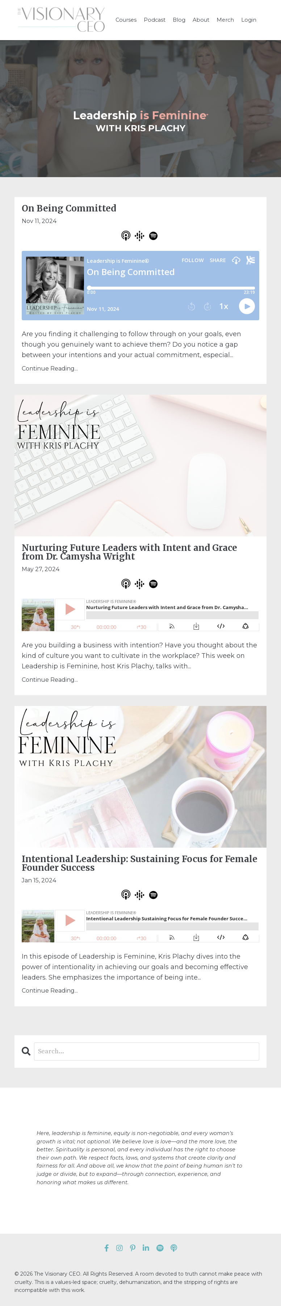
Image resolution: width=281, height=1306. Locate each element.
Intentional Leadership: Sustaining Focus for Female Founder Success (139, 863)
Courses (128, 20)
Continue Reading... (50, 368)
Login (246, 20)
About (201, 20)
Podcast (156, 20)
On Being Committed (69, 208)
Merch (224, 20)
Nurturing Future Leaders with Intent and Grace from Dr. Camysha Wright (129, 552)
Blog (180, 20)
